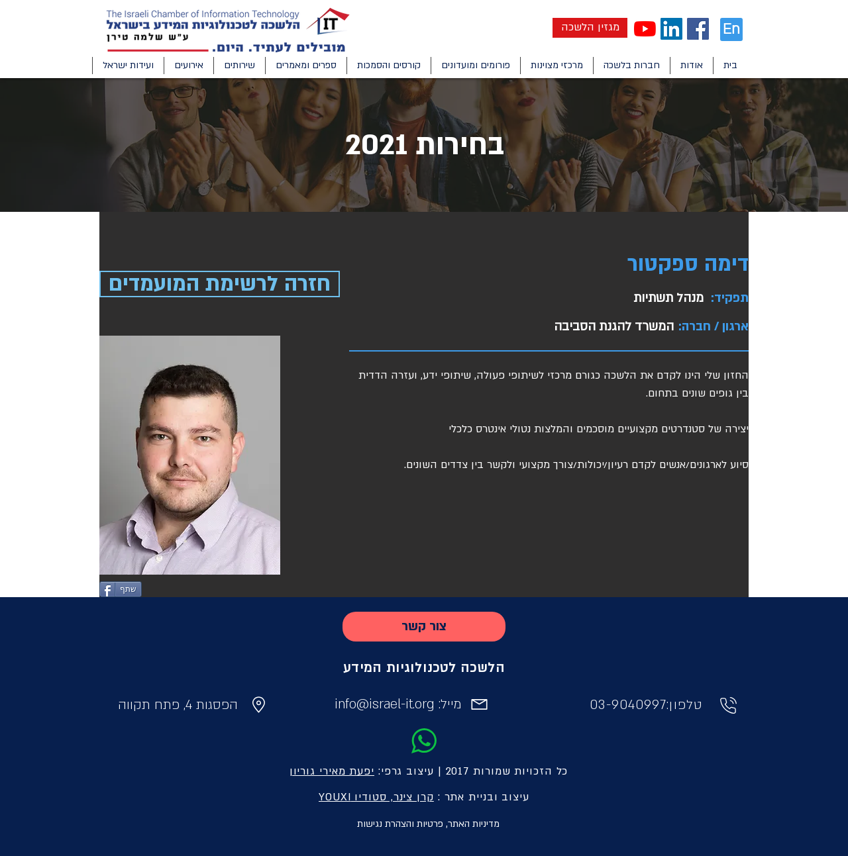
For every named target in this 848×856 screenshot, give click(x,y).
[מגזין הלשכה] (590, 28)
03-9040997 (628, 705)
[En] (731, 29)
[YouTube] (645, 29)
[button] (691, 65)
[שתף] (120, 589)
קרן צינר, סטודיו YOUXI (376, 797)
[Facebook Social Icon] (698, 29)
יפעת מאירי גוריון (332, 771)
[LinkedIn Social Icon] (671, 29)
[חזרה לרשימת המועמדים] (219, 284)
